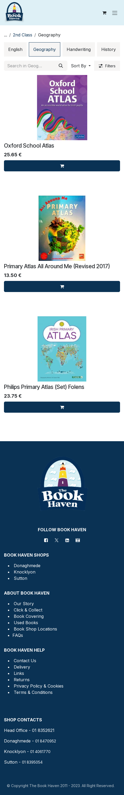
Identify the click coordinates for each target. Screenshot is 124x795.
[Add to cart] (62, 165)
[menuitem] (15, 49)
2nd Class (22, 34)
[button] (80, 66)
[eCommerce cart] (104, 12)
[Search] (60, 66)
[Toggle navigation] (114, 12)
